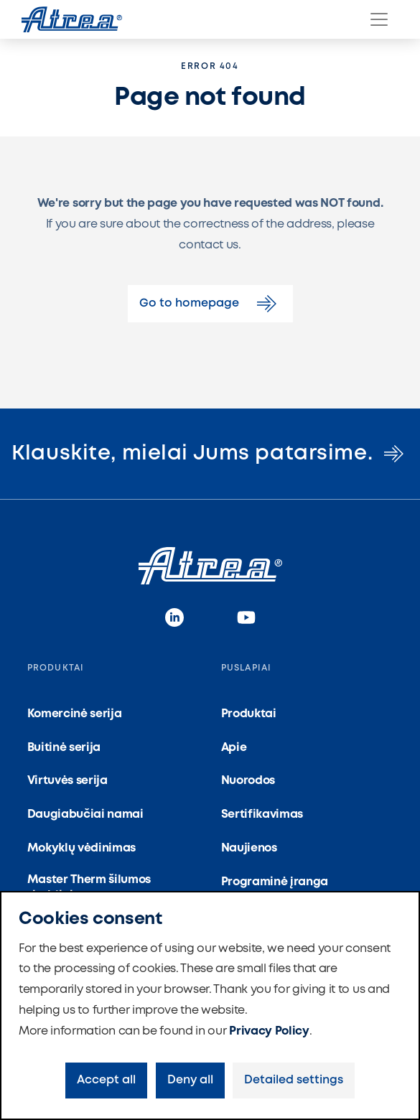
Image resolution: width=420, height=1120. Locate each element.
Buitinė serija (64, 747)
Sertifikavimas (262, 814)
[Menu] (379, 19)
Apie (234, 747)
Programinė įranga (275, 882)
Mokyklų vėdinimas (81, 848)
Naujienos (249, 848)
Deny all (190, 1080)
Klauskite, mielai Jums (209, 453)
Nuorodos (248, 780)
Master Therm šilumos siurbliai (89, 887)
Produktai (248, 714)
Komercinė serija (74, 714)
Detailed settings (293, 1080)
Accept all (106, 1080)
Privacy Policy (269, 1031)
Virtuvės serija (67, 780)
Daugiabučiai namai (85, 814)
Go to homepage (210, 303)
